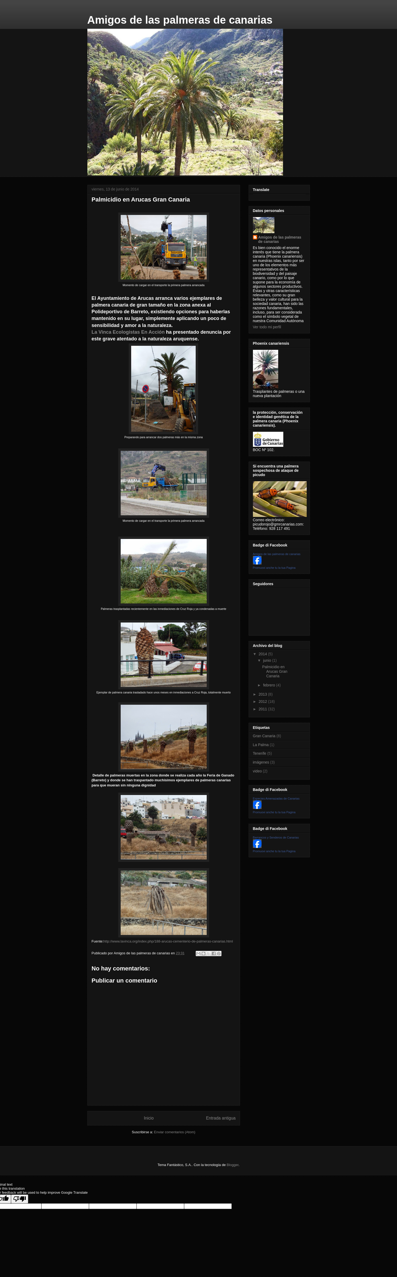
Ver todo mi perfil (267, 327)
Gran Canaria (264, 736)
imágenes (261, 762)
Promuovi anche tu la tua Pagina (274, 567)
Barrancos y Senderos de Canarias (276, 837)
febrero (269, 685)
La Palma (261, 745)
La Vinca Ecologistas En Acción (128, 332)
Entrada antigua (220, 1118)
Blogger (232, 1165)
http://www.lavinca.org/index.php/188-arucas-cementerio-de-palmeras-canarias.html (168, 941)
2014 (263, 654)
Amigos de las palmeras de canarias (180, 20)
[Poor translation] (19, 1199)
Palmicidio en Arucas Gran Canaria (274, 671)
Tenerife (259, 753)
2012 (263, 701)
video (257, 771)
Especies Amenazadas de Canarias (276, 798)
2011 (263, 709)
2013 (263, 694)
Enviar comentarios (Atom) (174, 1132)
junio (267, 660)
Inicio (148, 1118)
